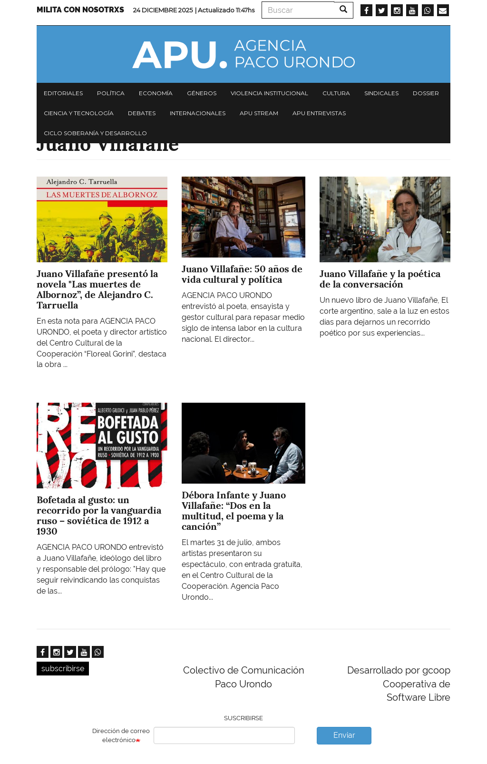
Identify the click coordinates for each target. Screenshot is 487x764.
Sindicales (381, 93)
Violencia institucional (269, 93)
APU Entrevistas (319, 113)
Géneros (201, 93)
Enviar (344, 735)
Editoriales (63, 93)
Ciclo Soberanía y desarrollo (95, 133)
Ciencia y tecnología (79, 113)
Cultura (336, 93)
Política (111, 93)
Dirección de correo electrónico (121, 735)
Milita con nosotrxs (80, 9)
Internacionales (197, 113)
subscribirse (62, 668)
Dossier (426, 93)
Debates (142, 113)
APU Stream (259, 113)
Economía (156, 93)
